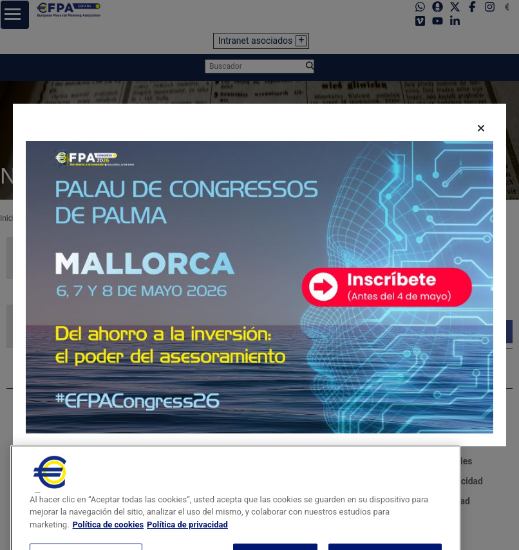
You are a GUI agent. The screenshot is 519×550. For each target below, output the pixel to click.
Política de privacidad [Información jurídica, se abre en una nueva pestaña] (187, 539)
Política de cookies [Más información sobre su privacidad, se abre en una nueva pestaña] (108, 539)
